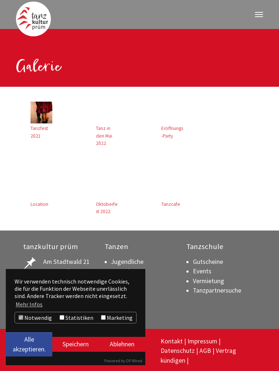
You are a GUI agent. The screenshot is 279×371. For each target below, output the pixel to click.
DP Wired (134, 360)
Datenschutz (178, 349)
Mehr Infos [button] (29, 304)
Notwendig (35, 317)
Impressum (202, 339)
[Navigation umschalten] (259, 14)
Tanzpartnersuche (217, 289)
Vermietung (208, 279)
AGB (205, 349)
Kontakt (172, 339)
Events (202, 269)
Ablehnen (122, 344)
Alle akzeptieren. (29, 344)
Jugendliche (127, 260)
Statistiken (76, 317)
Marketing (117, 317)
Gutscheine (208, 260)
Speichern (75, 344)
